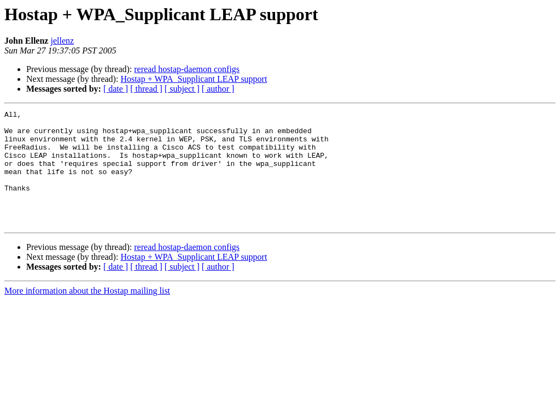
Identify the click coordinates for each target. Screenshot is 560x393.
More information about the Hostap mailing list (87, 313)
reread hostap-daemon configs (187, 69)
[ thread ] (146, 88)
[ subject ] (182, 88)
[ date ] (115, 88)
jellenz (62, 40)
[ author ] (218, 88)
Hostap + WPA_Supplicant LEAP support (193, 79)
